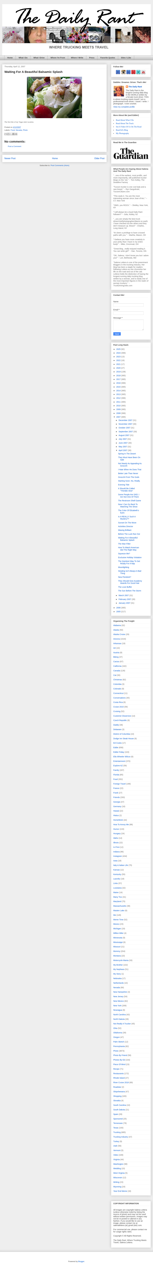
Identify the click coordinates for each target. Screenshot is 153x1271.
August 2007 (124, 435)
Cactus (116, 661)
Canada (116, 671)
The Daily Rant (135, 87)
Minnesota (117, 938)
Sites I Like (126, 58)
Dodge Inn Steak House (123, 738)
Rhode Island (119, 1078)
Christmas (117, 679)
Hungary (117, 833)
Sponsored (118, 1119)
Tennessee (118, 1123)
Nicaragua (117, 1010)
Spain (115, 1114)
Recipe (116, 1069)
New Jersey (118, 996)
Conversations (119, 698)
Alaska (116, 630)
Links (115, 883)
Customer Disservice (122, 716)
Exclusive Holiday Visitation (130, 557)
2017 (118, 379)
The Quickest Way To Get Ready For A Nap (129, 562)
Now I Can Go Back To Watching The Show (128, 505)
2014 (118, 390)
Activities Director (125, 526)
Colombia (117, 684)
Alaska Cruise (119, 634)
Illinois (116, 842)
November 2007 (126, 424)
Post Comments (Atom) (60, 165)
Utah (115, 1146)
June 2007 (123, 443)
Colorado (117, 689)
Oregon (116, 1037)
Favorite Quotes (107, 58)
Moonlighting (123, 567)
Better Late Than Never (128, 473)
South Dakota (119, 1110)
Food (13, 130)
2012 (118, 398)
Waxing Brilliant (124, 530)
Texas (115, 1128)
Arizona (116, 639)
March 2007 (124, 595)
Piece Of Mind (119, 1064)
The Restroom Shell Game (129, 500)
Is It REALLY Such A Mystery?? (126, 517)
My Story (117, 974)
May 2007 (123, 447)
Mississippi (118, 942)
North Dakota (119, 1019)
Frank (115, 793)
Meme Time (118, 920)
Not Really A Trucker (122, 1024)
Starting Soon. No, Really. (129, 481)
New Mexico (118, 1001)
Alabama (117, 625)
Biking (116, 657)
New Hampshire (120, 992)
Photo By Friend (120, 1055)
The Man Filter (124, 544)
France (116, 788)
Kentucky (117, 874)
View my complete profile (124, 107)
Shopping (117, 1096)
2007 (118, 417)
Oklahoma (117, 1033)
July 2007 (123, 439)
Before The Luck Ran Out (129, 534)
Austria (116, 652)
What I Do (23, 58)
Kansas (116, 870)
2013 (118, 394)
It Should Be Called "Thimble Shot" (126, 489)
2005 (118, 611)
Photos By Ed (119, 1060)
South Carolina (119, 1105)
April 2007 (123, 450)
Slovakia (117, 1100)
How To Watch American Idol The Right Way (128, 548)
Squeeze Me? (124, 553)
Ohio (115, 1028)
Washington (118, 1164)
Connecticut (118, 693)
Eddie (115, 747)
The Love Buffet (125, 587)
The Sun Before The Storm (129, 591)
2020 (118, 368)
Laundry (116, 879)
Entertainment (119, 761)
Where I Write (77, 58)
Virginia (116, 1159)
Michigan (117, 928)
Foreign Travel (119, 784)
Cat (114, 675)
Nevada (19, 130)
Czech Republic (120, 720)
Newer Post (10, 158)
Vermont (116, 1150)
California (117, 666)
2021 (118, 364)
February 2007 (125, 599)
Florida (116, 775)
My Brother (118, 965)
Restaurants (118, 1073)
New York (117, 1005)
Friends (116, 797)
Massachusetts (119, 906)
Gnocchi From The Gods (128, 477)
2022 (118, 360)
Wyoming (117, 1187)
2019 (118, 372)
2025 (118, 349)
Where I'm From (57, 58)
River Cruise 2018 (121, 1082)
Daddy (116, 725)
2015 (118, 387)
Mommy (116, 951)
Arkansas (117, 643)
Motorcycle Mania (120, 960)
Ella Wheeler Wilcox (121, 757)
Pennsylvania (119, 1046)
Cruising (116, 711)
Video (115, 1155)
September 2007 (126, 431)
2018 (118, 375)
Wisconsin (117, 1177)
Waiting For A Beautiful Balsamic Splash (128, 539)
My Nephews (118, 969)
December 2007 (126, 420)
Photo (25, 130)
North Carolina (119, 1014)
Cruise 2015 (118, 707)
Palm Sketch (118, 1042)
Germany (117, 806)
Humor (116, 829)
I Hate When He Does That (129, 469)
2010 (118, 406)
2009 (118, 409)
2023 (118, 357)
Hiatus (116, 815)
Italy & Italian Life (120, 865)
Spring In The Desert (127, 454)
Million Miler (118, 933)
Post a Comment (14, 146)
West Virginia (119, 1173)
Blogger (81, 1261)
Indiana (116, 852)
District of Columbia (121, 734)
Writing (116, 1182)
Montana (117, 956)
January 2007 (125, 603)
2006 (118, 608)
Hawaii (116, 811)
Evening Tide (123, 485)
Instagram (117, 856)
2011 (118, 402)
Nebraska (117, 978)
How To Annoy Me (121, 824)
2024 (118, 353)
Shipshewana (119, 1091)
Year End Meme (120, 1191)
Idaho (115, 838)
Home (10, 58)
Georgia (116, 802)
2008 (118, 413)
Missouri (116, 947)
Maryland (117, 901)
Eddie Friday (118, 752)
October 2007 (125, 428)
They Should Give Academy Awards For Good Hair (130, 582)
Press (91, 58)
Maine (116, 892)
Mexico (116, 924)
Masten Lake (118, 910)
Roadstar (117, 1087)
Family (116, 770)
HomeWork (118, 820)
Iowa (115, 861)
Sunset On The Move (127, 523)
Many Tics (117, 897)
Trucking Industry (120, 1137)
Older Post (99, 158)
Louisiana (117, 888)
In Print (116, 847)
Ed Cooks (117, 743)
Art (114, 648)
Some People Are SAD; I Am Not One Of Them (128, 495)
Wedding (117, 1168)
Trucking (117, 1132)
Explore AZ (118, 765)
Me (114, 915)
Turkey (116, 1141)
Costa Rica (118, 702)
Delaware (117, 729)
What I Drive (39, 58)
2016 (118, 383)
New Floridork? (124, 577)
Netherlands (118, 983)
